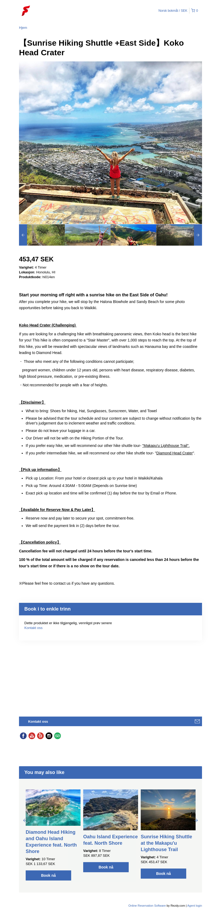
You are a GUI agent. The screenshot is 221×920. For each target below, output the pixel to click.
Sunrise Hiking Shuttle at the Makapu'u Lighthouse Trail (166, 843)
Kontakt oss (33, 628)
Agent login (194, 905)
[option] (42, 235)
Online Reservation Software (147, 905)
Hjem (23, 28)
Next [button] (196, 820)
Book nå (48, 875)
